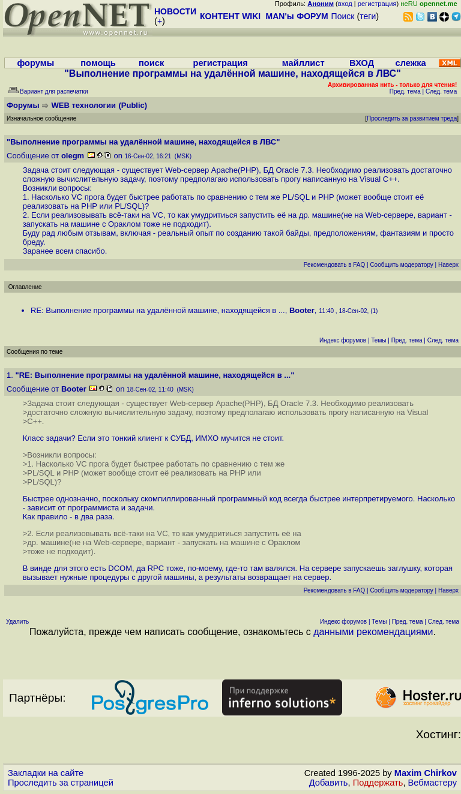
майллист (303, 63)
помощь (98, 63)
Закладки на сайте (45, 773)
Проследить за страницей (60, 782)
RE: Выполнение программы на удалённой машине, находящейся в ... (158, 310)
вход (345, 3)
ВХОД (361, 63)
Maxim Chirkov (425, 773)
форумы (35, 63)
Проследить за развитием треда (412, 118)
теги (368, 16)
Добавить (328, 782)
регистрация (377, 3)
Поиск (343, 16)
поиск (151, 63)
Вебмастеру (432, 782)
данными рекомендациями (373, 632)
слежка (411, 63)
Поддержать (378, 782)
